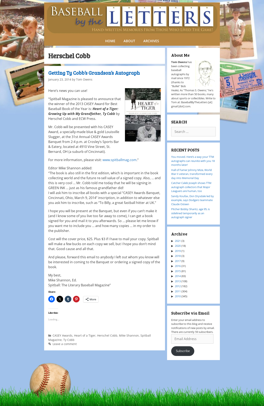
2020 (178, 246)
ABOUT (129, 41)
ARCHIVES (151, 41)
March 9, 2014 (85, 197)
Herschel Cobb (107, 335)
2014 (178, 276)
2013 (178, 281)
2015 (178, 271)
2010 (178, 296)
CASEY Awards (62, 335)
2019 (178, 251)
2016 (178, 266)
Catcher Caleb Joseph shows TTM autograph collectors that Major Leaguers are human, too (191, 187)
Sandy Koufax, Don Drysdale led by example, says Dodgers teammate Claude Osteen (192, 200)
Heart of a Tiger (84, 335)
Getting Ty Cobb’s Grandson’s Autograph (94, 72)
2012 (178, 286)
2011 (178, 291)
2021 (178, 241)
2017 (178, 261)
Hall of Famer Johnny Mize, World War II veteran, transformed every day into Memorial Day (192, 174)
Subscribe (183, 351)
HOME (110, 41)
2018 (178, 256)
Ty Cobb (68, 340)
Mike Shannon (129, 335)
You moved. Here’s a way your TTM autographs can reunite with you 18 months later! (193, 161)
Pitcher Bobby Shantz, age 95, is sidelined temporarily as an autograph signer (190, 213)
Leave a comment (65, 344)
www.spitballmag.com (120, 160)
